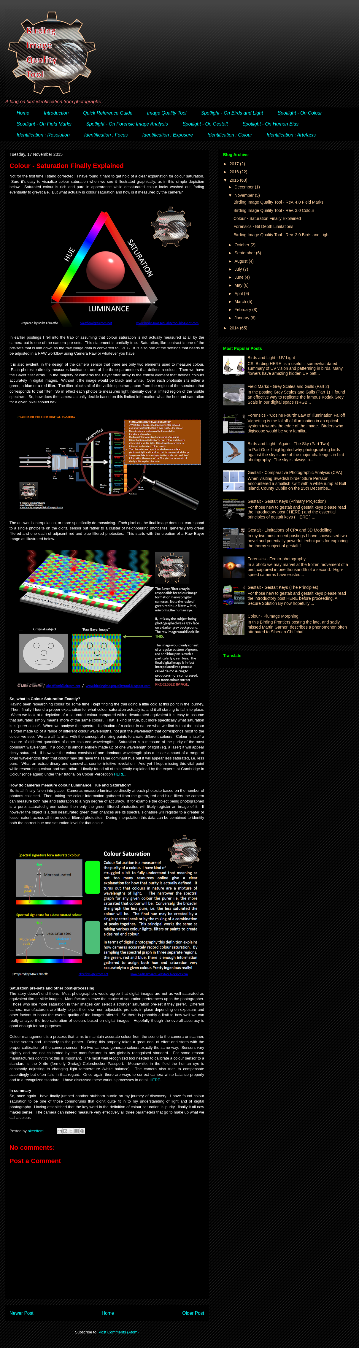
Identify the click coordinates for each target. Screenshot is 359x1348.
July (238, 269)
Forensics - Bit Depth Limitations (263, 226)
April (239, 293)
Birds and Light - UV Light (271, 357)
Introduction (56, 112)
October (242, 244)
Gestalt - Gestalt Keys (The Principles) (283, 587)
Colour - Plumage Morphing (273, 616)
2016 (235, 171)
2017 (235, 163)
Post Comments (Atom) (119, 1332)
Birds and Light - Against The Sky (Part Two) (288, 443)
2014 (235, 328)
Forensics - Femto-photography (277, 558)
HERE (119, 774)
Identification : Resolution (43, 134)
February (243, 309)
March (240, 301)
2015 (235, 180)
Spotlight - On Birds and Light (232, 112)
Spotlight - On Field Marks (44, 123)
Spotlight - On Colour (299, 112)
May (238, 285)
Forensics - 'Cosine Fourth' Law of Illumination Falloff (296, 415)
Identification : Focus (106, 134)
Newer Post (21, 1313)
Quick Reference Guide (107, 112)
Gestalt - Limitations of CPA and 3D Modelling (290, 530)
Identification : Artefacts (291, 134)
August (241, 261)
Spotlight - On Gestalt (205, 123)
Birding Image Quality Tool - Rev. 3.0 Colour (273, 210)
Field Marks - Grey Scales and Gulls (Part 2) (288, 386)
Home (23, 112)
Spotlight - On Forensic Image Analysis (127, 123)
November (244, 195)
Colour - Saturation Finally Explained (267, 218)
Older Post (193, 1313)
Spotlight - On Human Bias (270, 123)
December (244, 187)
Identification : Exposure (167, 134)
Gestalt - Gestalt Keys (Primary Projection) (287, 501)
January (242, 317)
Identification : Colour (229, 134)
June (239, 277)
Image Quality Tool (167, 112)
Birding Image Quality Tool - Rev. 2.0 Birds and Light (281, 234)
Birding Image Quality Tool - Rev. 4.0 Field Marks (278, 202)
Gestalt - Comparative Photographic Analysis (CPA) (295, 472)
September (245, 252)
